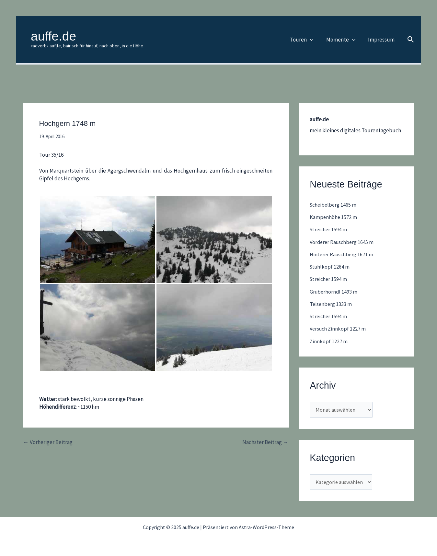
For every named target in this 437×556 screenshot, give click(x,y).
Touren (305, 39)
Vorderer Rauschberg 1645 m (343, 242)
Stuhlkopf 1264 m (330, 266)
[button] (410, 40)
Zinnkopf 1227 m (329, 341)
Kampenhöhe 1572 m (334, 217)
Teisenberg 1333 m (331, 304)
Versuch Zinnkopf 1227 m (339, 328)
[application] (314, 39)
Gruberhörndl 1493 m (334, 291)
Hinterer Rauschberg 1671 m (342, 254)
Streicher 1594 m (329, 229)
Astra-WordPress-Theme (266, 527)
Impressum (382, 39)
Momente (343, 39)
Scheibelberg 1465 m (334, 204)
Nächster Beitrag (265, 442)
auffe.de (53, 36)
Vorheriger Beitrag (48, 442)
